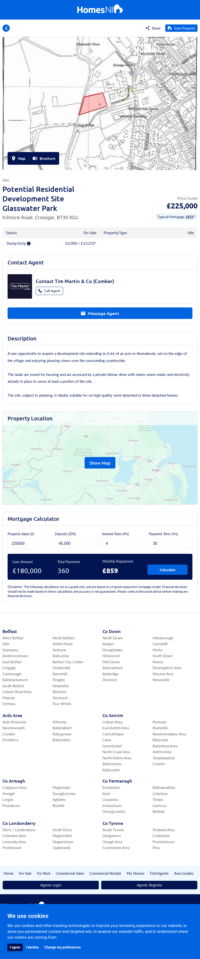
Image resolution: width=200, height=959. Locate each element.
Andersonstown (15, 655)
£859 (189, 216)
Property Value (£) (21, 533)
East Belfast (12, 661)
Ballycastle (111, 769)
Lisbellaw (160, 793)
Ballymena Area (165, 745)
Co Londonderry (18, 823)
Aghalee (59, 799)
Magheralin (61, 787)
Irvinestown (112, 805)
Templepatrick (164, 757)
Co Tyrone (112, 823)
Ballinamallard (164, 787)
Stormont (60, 697)
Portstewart (11, 847)
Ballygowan (62, 733)
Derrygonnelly (113, 811)
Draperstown (63, 841)
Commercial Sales (70, 873)
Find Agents (159, 873)
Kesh (106, 793)
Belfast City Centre (68, 661)
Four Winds (62, 703)
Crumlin (159, 763)
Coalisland (161, 835)
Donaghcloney (64, 793)
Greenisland (112, 745)
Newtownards (13, 727)
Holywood (111, 655)
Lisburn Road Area (16, 691)
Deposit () (65, 533)
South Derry (62, 829)
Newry (158, 661)
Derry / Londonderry (18, 829)
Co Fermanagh (117, 781)
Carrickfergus (113, 733)
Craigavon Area (14, 787)
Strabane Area (163, 829)
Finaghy (59, 679)
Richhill (58, 805)
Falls (6, 643)
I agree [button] (15, 947)
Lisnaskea (110, 799)
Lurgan (7, 799)
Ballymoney (112, 763)
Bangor (108, 643)
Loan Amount (22, 561)
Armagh (8, 793)
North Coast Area (116, 751)
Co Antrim (112, 715)
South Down (163, 655)
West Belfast (12, 637)
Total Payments (68, 561)
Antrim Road (62, 643)
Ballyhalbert (62, 727)
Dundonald (61, 667)
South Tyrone (113, 829)
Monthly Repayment (117, 561)
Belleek (159, 811)
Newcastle (161, 679)
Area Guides (184, 873)
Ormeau (8, 703)
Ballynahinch (112, 667)
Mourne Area (163, 673)
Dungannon (111, 835)
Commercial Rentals (105, 873)
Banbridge (110, 673)
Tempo (158, 799)
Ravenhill (60, 673)
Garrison (159, 805)
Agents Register (149, 884)
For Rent (43, 873)
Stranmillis (61, 685)
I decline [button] (32, 947)
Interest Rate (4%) (115, 533)
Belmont (59, 691)
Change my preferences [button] (62, 947)
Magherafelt (62, 835)
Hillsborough (163, 637)
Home (8, 873)
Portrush (159, 721)
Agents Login (50, 884)
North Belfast (63, 637)
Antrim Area (162, 751)
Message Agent (100, 313)
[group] (100, 103)
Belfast (9, 631)
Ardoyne (59, 649)
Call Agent (49, 290)
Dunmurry (10, 649)
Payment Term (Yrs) (163, 533)
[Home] (100, 9)
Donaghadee (112, 649)
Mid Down (111, 661)
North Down (112, 637)
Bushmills (160, 727)
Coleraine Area (14, 835)
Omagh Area (112, 841)
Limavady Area (14, 841)
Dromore (109, 679)
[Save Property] (181, 28)
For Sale (25, 873)
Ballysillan (61, 655)
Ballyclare (160, 739)
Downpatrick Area (167, 667)
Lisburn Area (112, 721)
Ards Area (12, 715)
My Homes (135, 873)
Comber (8, 733)
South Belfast (13, 685)
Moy (156, 847)
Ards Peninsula (14, 721)
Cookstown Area (115, 847)
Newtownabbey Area (169, 733)
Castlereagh (11, 673)
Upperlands (62, 847)
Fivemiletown (164, 841)
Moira (157, 649)
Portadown (11, 805)
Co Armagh (13, 781)
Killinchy (60, 721)
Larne (106, 739)
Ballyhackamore (15, 679)
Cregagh (9, 667)
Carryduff (160, 643)
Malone (8, 697)
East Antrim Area (115, 727)
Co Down (111, 631)
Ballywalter (62, 739)
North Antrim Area (116, 757)
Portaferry (10, 739)
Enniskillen (111, 787)
